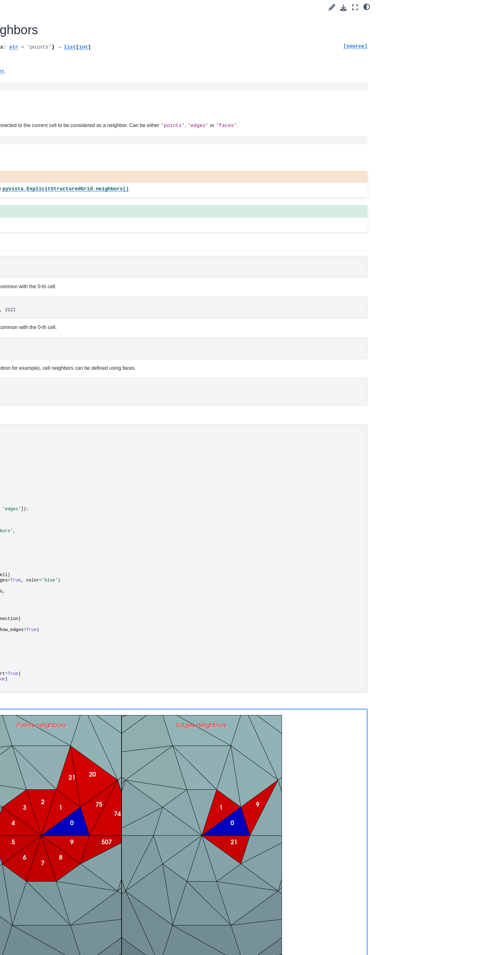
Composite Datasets (60, 267)
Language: (58, 64)
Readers (43, 387)
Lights (46, 297)
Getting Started (45, 95)
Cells (45, 307)
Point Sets (50, 247)
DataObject (51, 155)
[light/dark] (366, 6)
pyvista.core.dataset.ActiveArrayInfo (74, 199)
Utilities (42, 376)
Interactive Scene (194, 728)
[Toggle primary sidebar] (120, 7)
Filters (46, 277)
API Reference (45, 135)
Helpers (47, 317)
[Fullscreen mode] (355, 7)
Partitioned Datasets (60, 347)
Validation (49, 357)
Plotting (42, 367)
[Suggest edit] (332, 7)
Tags (34, 115)
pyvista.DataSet (61, 175)
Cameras (49, 287)
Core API (44, 145)
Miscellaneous (54, 327)
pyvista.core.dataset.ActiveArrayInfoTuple (74, 216)
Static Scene (149, 729)
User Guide (41, 105)
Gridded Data (53, 257)
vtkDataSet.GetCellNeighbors (225, 71)
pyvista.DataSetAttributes (70, 185)
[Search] (66, 80)
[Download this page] (343, 8)
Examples (39, 125)
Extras (36, 407)
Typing (46, 337)
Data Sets (50, 165)
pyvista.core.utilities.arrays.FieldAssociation (75, 234)
